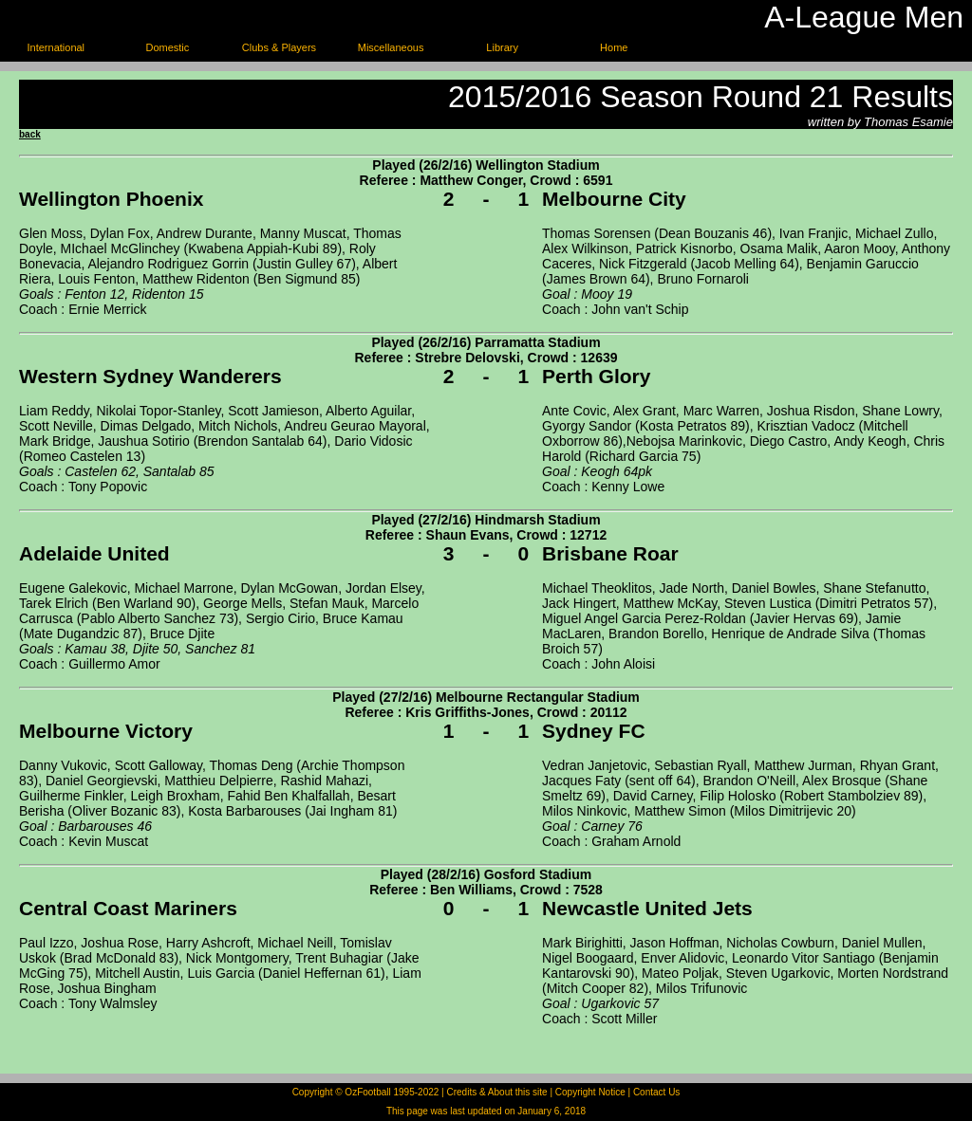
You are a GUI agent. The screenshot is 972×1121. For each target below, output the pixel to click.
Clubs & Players (279, 47)
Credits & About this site (496, 1092)
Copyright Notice (590, 1092)
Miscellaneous (391, 47)
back (30, 134)
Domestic (167, 47)
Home (613, 47)
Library (502, 47)
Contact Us (656, 1092)
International (56, 47)
